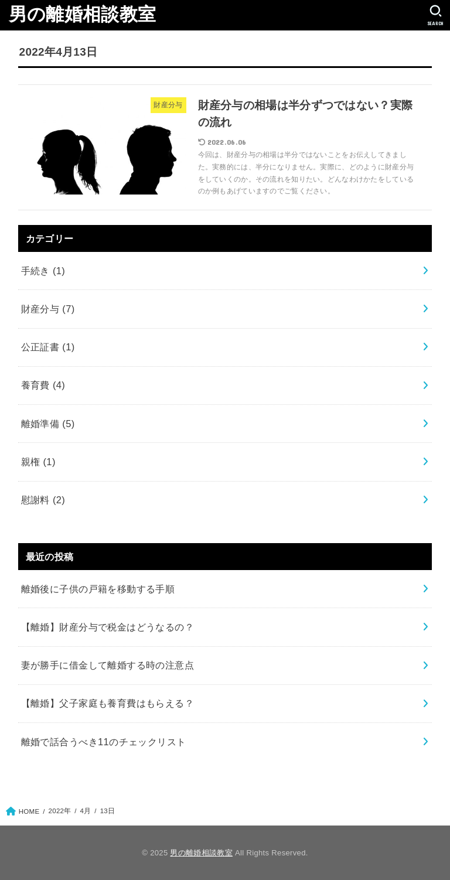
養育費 (43, 385)
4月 (85, 810)
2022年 (60, 810)
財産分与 (48, 308)
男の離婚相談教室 (82, 14)
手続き (43, 270)
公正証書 (48, 347)
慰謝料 (43, 499)
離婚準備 (48, 423)
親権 (38, 461)
